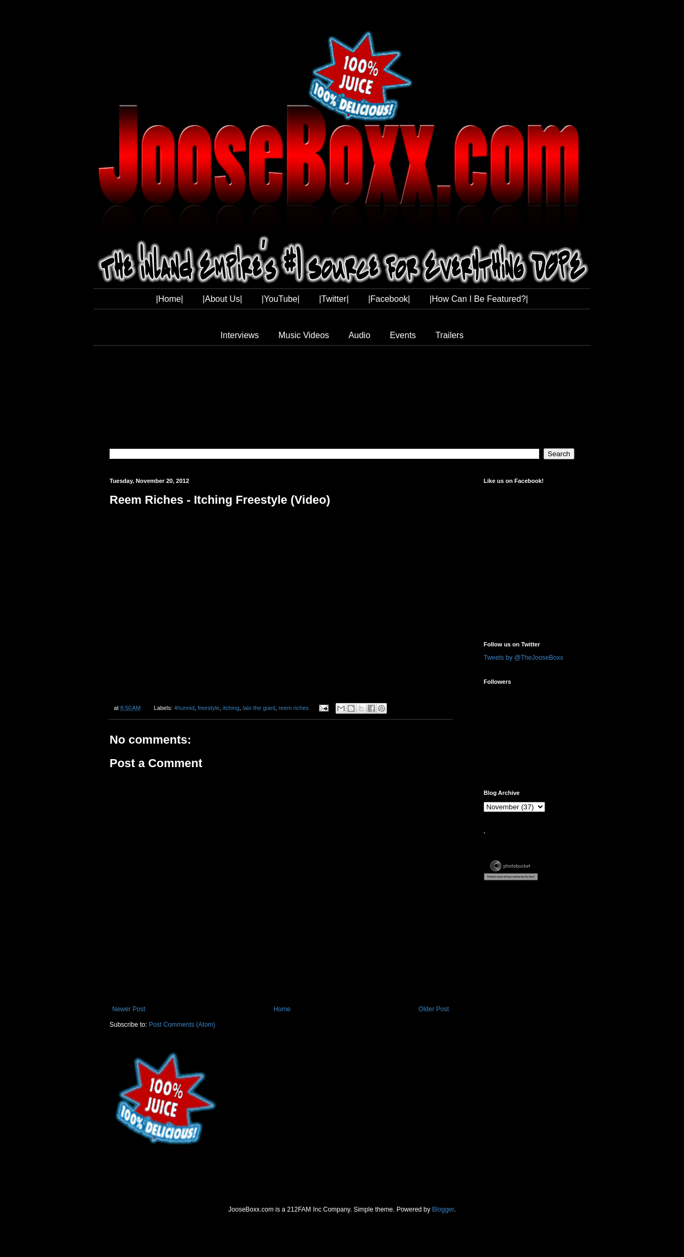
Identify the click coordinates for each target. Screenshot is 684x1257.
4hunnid (184, 708)
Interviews (240, 335)
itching (231, 708)
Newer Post (128, 1009)
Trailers (450, 335)
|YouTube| (281, 298)
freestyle (209, 708)
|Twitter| (333, 298)
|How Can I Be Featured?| (479, 298)
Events (403, 335)
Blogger (443, 1209)
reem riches (293, 708)
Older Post (433, 1009)
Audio (359, 335)
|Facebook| (389, 298)
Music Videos (303, 335)
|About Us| (222, 298)
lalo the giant (259, 708)
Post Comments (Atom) (182, 1024)
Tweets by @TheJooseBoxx (523, 657)
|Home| (169, 298)
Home (282, 1009)
